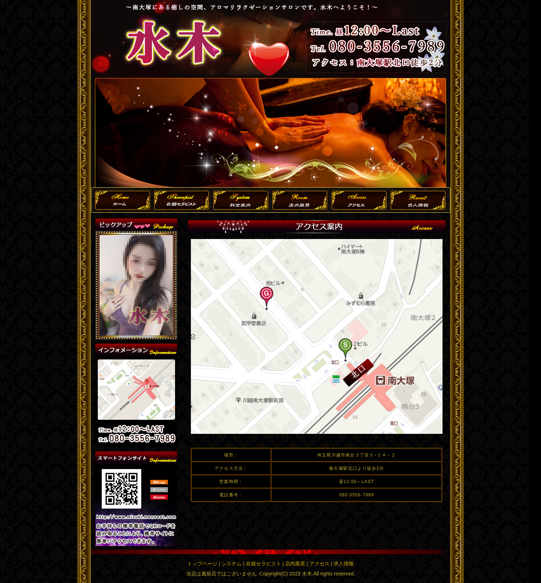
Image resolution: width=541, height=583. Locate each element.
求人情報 (344, 563)
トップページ (202, 563)
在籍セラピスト (263, 563)
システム (231, 563)
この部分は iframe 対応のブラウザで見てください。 (136, 285)
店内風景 (295, 563)
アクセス (320, 563)
